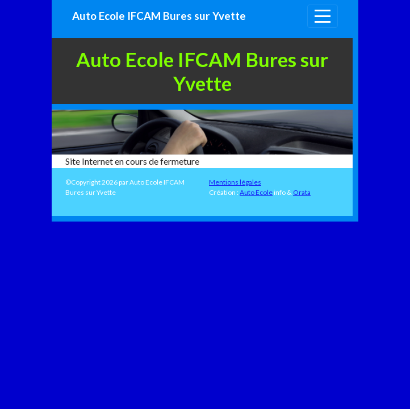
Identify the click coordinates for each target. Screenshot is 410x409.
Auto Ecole (256, 192)
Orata (302, 192)
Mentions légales (235, 182)
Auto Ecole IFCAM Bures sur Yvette (159, 15)
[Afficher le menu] (322, 16)
